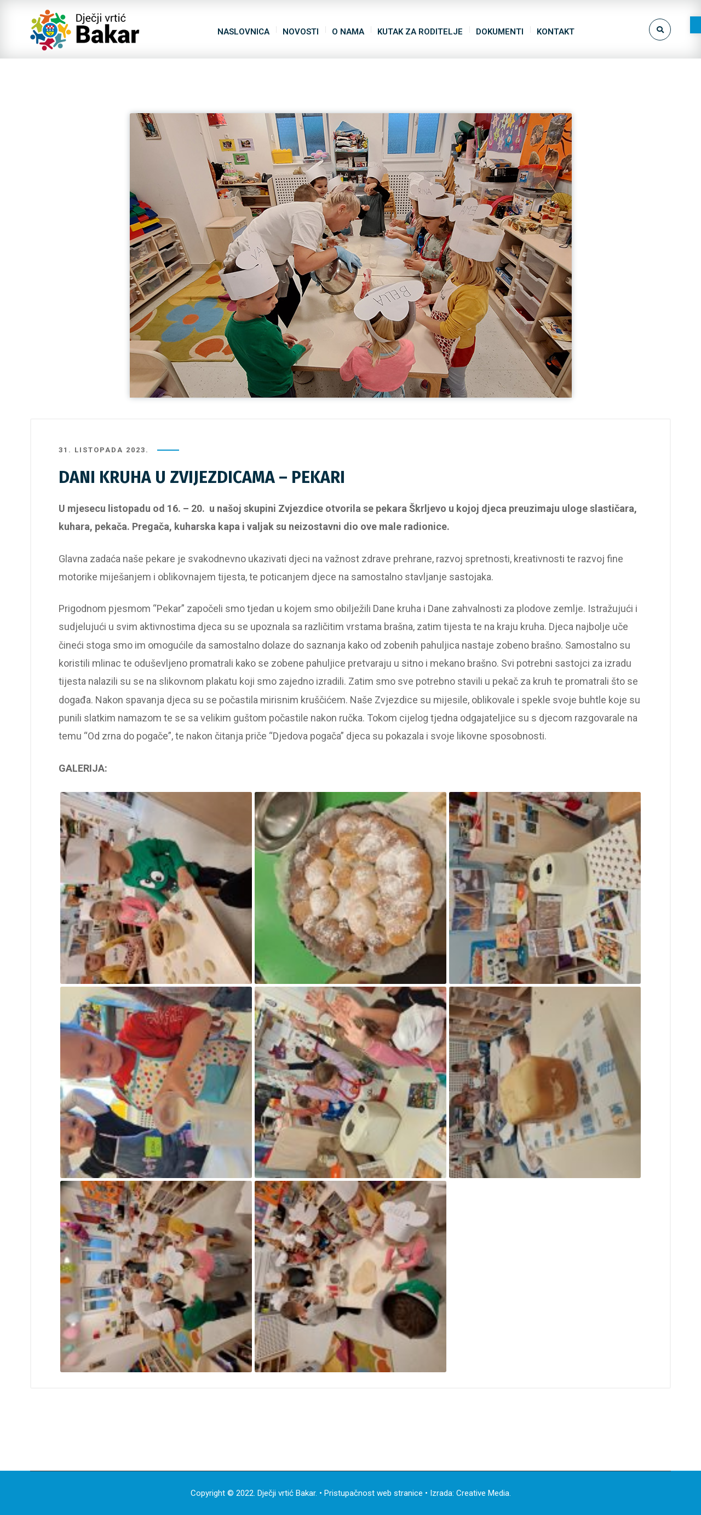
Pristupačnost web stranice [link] (373, 1493)
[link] (695, 24)
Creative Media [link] (482, 1493)
